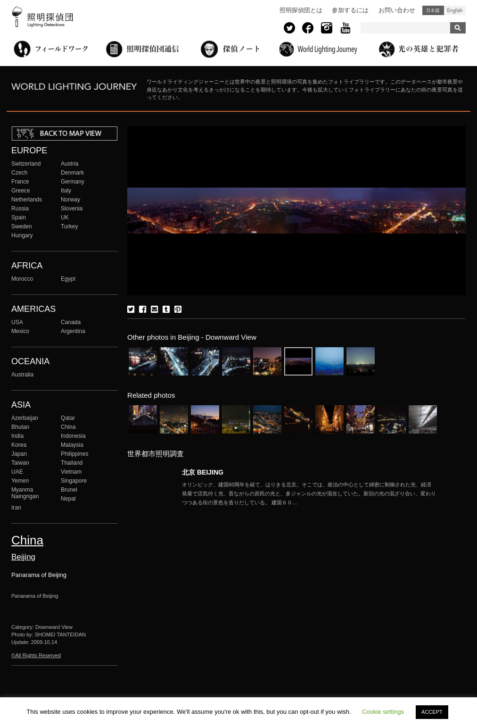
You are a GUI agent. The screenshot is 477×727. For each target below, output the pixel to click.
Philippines (74, 454)
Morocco (22, 279)
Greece (20, 190)
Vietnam (71, 471)
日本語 (433, 10)
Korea (18, 445)
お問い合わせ (396, 10)
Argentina (73, 331)
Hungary (22, 235)
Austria (70, 163)
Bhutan (20, 427)
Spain (18, 217)
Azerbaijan (24, 418)
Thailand (71, 463)
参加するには (350, 10)
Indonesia (73, 436)
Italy (66, 190)
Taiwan (20, 463)
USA (17, 322)
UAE (17, 471)
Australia (22, 374)
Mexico (20, 331)
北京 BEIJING (202, 472)
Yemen (20, 480)
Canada (71, 322)
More (309, 493)
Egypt (68, 279)
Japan (19, 454)
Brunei (69, 489)
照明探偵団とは (301, 10)
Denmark (72, 172)
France (20, 181)
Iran (16, 507)
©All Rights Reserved (36, 655)
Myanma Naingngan (25, 493)
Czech (19, 172)
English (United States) (455, 10)
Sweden (21, 226)
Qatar (68, 418)
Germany (72, 181)
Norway (70, 199)
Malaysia (72, 445)
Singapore (74, 480)
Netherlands (26, 199)
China (68, 427)
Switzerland (26, 163)
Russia (20, 208)
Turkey (69, 226)
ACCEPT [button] (432, 712)
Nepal (68, 498)
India (17, 436)
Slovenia (71, 208)
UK (65, 217)
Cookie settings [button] (383, 711)
